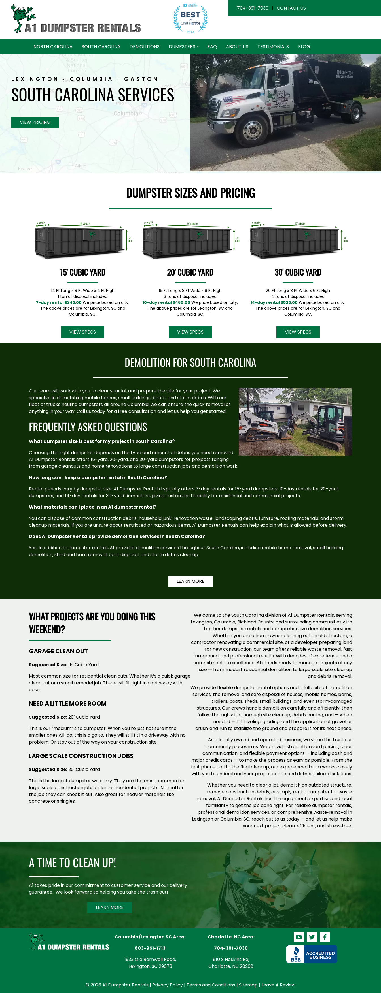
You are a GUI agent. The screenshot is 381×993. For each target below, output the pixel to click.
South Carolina (101, 46)
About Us (237, 46)
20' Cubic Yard (190, 272)
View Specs (82, 332)
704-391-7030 (252, 8)
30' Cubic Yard (298, 272)
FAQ (212, 46)
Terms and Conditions (211, 985)
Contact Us (291, 8)
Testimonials (273, 46)
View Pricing (35, 122)
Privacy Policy (167, 985)
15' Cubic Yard (82, 272)
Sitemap (248, 985)
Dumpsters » (183, 46)
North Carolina (53, 46)
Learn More (190, 581)
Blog (304, 46)
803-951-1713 (150, 948)
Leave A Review (278, 985)
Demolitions (145, 46)
